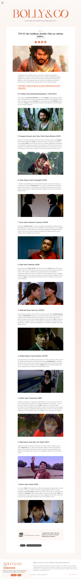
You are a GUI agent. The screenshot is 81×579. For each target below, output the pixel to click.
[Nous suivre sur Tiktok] (14, 568)
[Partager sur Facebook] (36, 42)
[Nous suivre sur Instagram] (6, 568)
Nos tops (40, 31)
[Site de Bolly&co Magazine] (40, 15)
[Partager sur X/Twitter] (39, 42)
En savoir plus (13, 575)
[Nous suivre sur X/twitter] (7, 568)
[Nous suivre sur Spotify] (9, 568)
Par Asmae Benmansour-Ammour (34, 545)
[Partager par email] (42, 42)
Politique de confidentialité (42, 574)
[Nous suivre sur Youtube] (11, 568)
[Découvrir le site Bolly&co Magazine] (18, 564)
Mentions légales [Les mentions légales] (32, 574)
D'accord (19, 575)
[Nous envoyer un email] (12, 568)
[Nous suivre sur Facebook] (4, 568)
